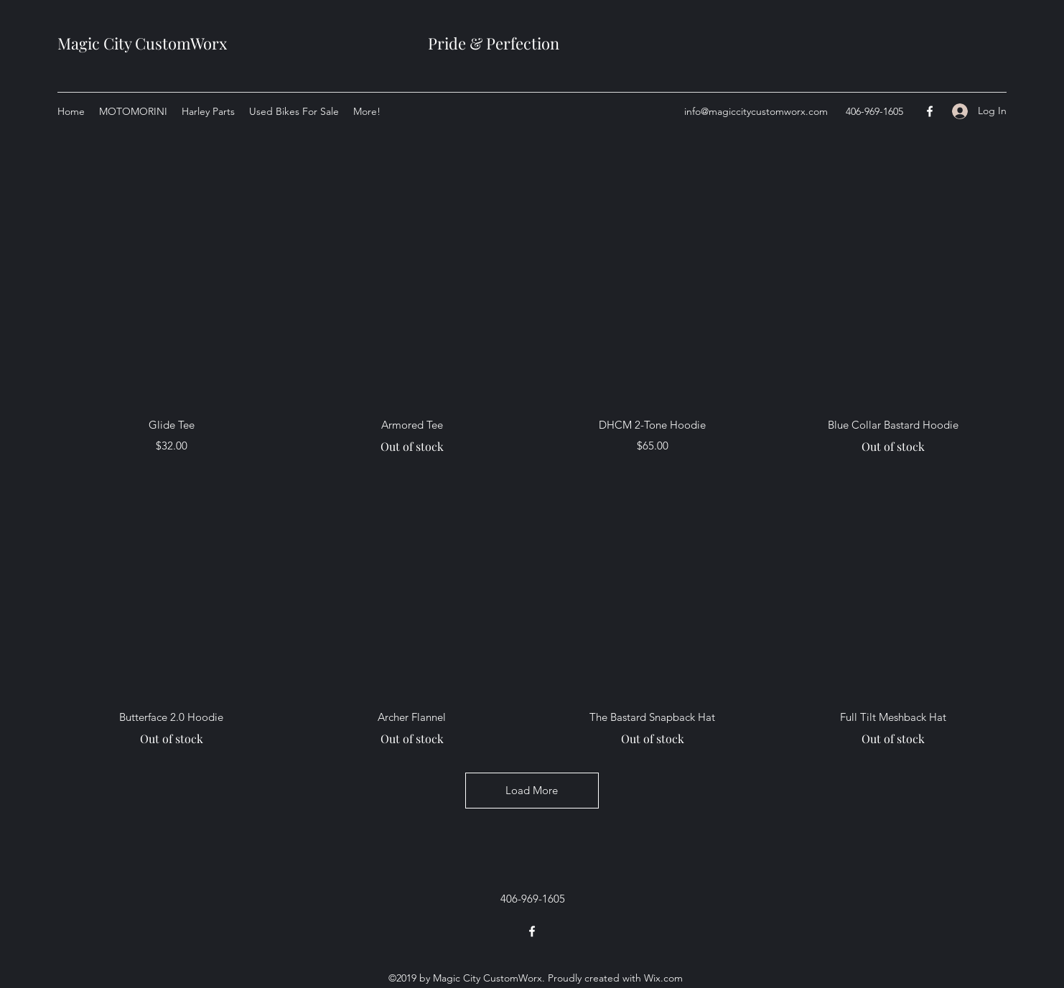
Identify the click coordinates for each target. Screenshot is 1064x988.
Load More (531, 790)
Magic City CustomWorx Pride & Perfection (308, 43)
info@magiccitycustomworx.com (756, 111)
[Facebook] (930, 111)
